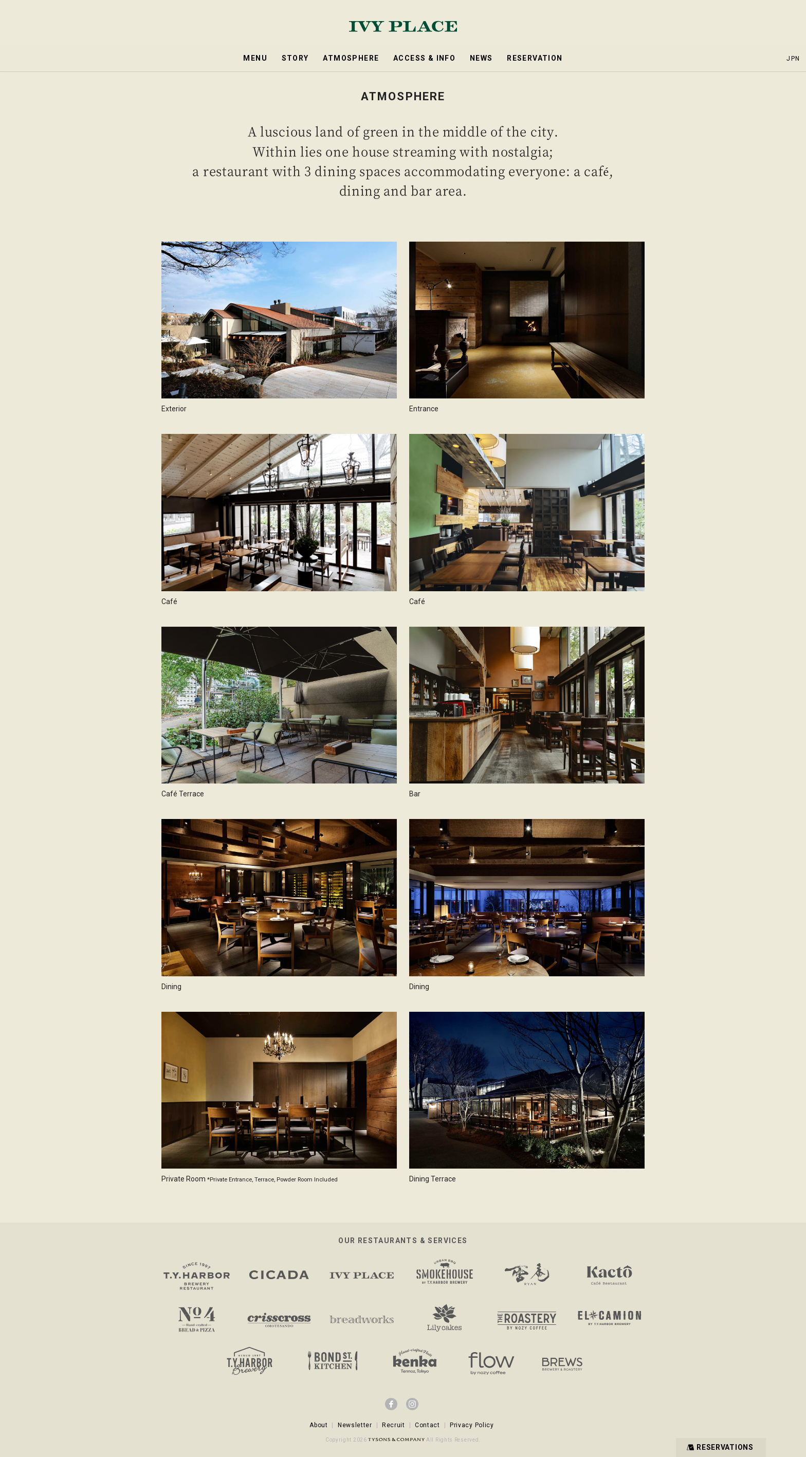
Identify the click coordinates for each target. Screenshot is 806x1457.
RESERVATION (534, 58)
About (318, 1425)
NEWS (481, 58)
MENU (255, 58)
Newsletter (355, 1425)
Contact (427, 1425)
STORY (295, 58)
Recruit (393, 1425)
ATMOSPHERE (351, 58)
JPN (793, 58)
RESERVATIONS (719, 1447)
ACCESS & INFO (424, 58)
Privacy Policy (472, 1425)
